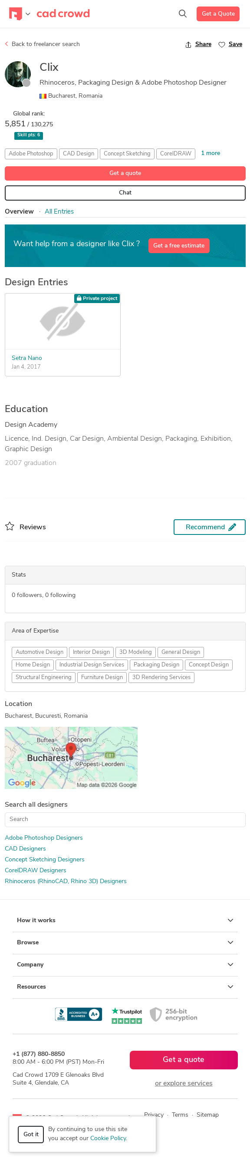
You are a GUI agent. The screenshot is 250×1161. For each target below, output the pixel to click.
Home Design (33, 665)
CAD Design (78, 154)
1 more (210, 153)
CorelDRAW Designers (35, 870)
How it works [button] (125, 920)
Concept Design (209, 665)
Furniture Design (102, 677)
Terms (180, 1115)
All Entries (59, 212)
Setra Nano (27, 358)
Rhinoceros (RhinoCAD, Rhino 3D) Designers (66, 881)
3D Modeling (135, 652)
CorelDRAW (175, 154)
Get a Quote (218, 14)
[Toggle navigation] (20, 13)
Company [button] (125, 964)
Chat (125, 193)
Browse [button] (125, 942)
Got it (31, 1134)
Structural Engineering (44, 677)
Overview (19, 212)
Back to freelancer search (42, 44)
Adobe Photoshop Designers (44, 838)
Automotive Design (39, 652)
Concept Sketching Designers (45, 860)
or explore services (184, 1083)
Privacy (154, 1115)
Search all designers (36, 804)
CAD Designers (25, 849)
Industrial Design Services (91, 665)
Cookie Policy (108, 1138)
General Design (180, 652)
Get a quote (125, 173)
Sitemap (208, 1115)
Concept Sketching (127, 154)
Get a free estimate (178, 246)
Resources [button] (125, 986)
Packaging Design (156, 665)
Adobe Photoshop (31, 154)
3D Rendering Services (161, 677)
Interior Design (91, 652)
